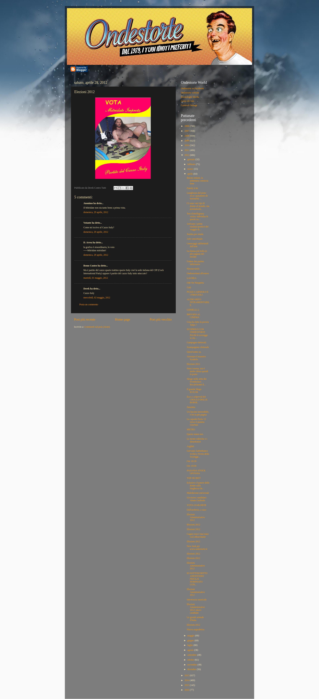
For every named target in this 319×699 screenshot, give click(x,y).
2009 (187, 140)
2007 (187, 131)
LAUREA (191, 278)
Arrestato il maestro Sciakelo (196, 358)
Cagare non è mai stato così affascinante (198, 535)
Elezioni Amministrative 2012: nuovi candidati (196, 608)
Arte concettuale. (195, 239)
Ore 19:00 (191, 466)
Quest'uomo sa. (194, 352)
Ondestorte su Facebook (192, 88)
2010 (187, 145)
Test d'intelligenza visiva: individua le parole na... (197, 216)
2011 (187, 150)
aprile (190, 174)
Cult (189, 287)
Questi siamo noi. (195, 434)
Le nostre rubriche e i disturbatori (197, 440)
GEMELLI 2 (193, 310)
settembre (192, 655)
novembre (192, 664)
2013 (187, 675)
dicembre (192, 669)
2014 (187, 680)
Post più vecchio (161, 319)
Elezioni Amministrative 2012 (196, 517)
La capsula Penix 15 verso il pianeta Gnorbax (196, 422)
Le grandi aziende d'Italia (195, 619)
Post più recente (84, 319)
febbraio (191, 164)
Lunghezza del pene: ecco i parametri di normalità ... (197, 196)
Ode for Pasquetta (195, 283)
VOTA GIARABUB (196, 505)
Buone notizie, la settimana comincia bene (197, 181)
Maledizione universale (198, 493)
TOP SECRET (194, 478)
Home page (122, 319)
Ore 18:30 (191, 461)
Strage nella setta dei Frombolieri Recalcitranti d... (196, 382)
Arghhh (190, 446)
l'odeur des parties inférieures (195, 263)
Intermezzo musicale (196, 599)
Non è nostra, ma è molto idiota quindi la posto (197, 371)
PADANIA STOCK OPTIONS (196, 472)
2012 (187, 155)
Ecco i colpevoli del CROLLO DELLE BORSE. (197, 400)
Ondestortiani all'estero (198, 273)
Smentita (191, 407)
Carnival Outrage (189, 105)
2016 (187, 690)
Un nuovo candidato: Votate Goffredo (197, 499)
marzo (190, 169)
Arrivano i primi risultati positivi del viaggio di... (197, 227)
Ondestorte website (190, 92)
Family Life (192, 188)
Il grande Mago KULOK (194, 391)
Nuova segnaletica (195, 629)
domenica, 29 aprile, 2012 (95, 212)
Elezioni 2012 (193, 364)
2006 (187, 126)
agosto (190, 650)
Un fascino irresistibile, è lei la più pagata (198, 413)
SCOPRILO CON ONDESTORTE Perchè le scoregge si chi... (197, 333)
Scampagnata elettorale (198, 347)
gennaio (191, 159)
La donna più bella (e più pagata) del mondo (197, 254)
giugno (190, 640)
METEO (191, 429)
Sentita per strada (195, 234)
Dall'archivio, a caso (196, 510)
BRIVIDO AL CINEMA (193, 316)
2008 (187, 136)
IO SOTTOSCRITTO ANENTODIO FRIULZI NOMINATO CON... (197, 579)
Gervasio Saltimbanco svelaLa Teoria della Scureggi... (198, 454)
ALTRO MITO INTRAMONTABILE (198, 302)
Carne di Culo (187, 101)
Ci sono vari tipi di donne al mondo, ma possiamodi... (198, 206)
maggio (191, 635)
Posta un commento (88, 304)
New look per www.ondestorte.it (197, 547)
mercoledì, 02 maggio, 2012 (96, 297)
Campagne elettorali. (196, 342)
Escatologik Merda (190, 97)
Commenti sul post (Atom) (97, 327)
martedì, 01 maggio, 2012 (95, 278)
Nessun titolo (193, 268)
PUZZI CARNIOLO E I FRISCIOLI (197, 293)
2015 (187, 685)
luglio (190, 645)
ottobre (191, 660)
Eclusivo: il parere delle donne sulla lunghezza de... (198, 486)
